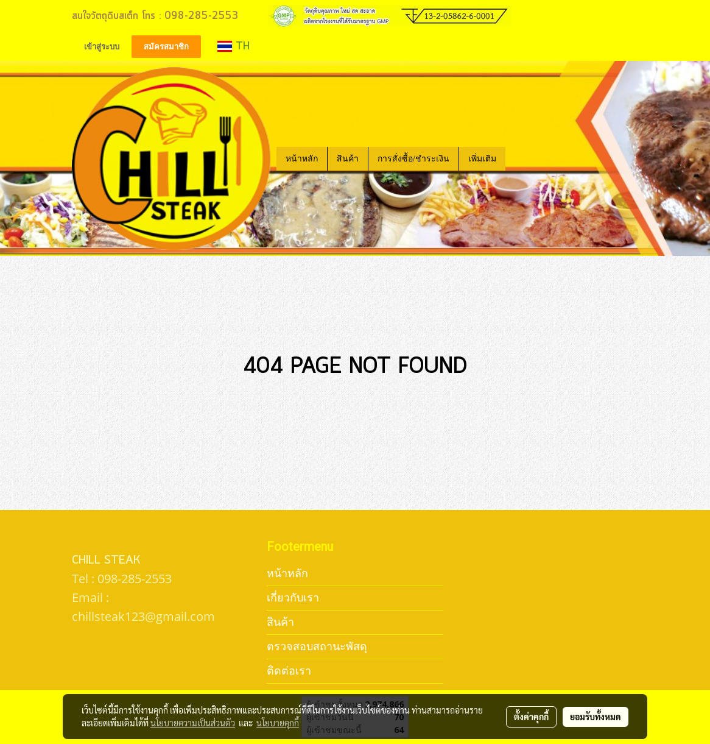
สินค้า (348, 158)
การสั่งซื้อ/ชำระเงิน (413, 158)
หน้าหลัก (302, 158)
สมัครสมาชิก (166, 46)
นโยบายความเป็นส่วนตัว (192, 722)
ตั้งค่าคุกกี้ (531, 716)
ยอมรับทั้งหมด (595, 716)
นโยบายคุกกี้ (277, 722)
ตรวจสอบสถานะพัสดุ (317, 646)
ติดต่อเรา (289, 670)
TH (233, 46)
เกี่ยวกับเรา (293, 597)
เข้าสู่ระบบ (101, 46)
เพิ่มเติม (482, 158)
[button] (516, 158)
